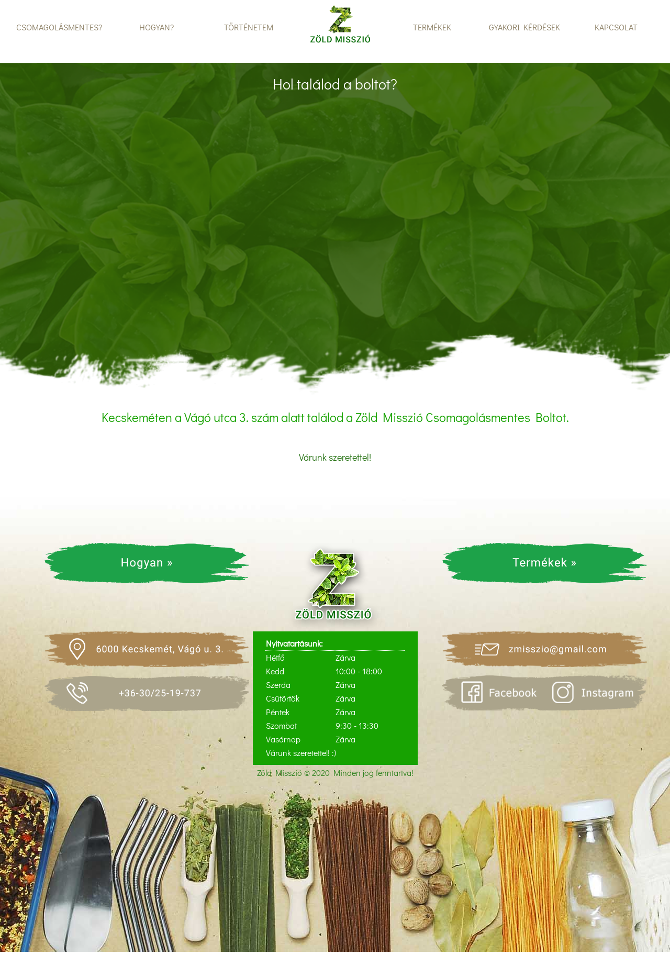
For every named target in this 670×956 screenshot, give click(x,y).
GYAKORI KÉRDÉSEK (524, 26)
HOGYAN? (156, 26)
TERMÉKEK (432, 26)
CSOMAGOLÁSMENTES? (59, 26)
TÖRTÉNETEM (248, 26)
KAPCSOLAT (616, 26)
